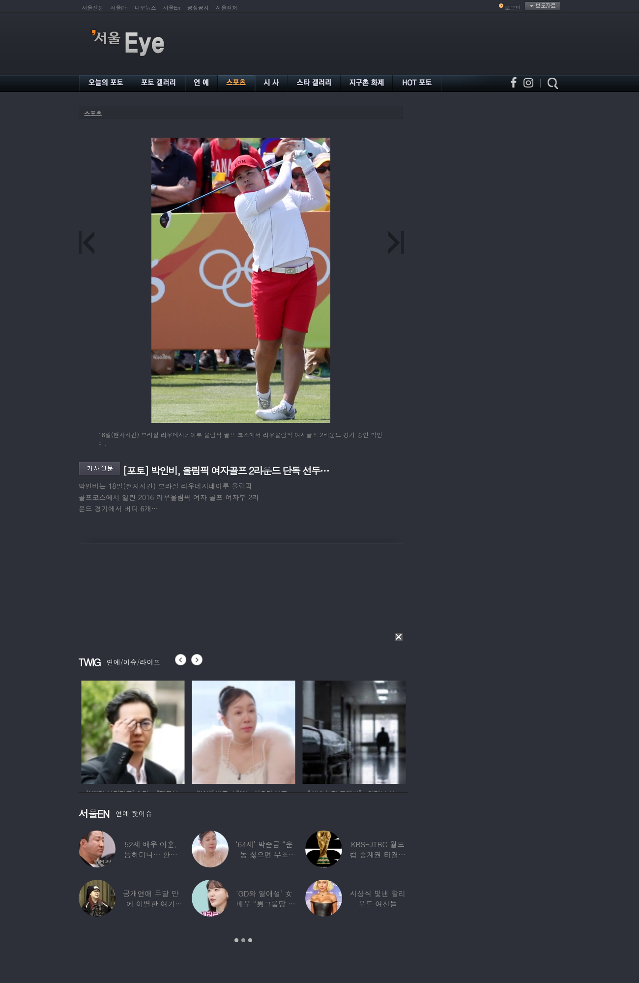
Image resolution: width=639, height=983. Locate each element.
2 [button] (243, 940)
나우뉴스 (145, 7)
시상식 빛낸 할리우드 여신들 (377, 898)
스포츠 (93, 113)
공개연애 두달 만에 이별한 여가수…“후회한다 (150, 903)
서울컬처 (226, 7)
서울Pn (119, 7)
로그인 (513, 7)
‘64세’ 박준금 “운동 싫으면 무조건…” (263, 854)
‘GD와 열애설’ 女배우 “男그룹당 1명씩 (264, 903)
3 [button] (250, 940)
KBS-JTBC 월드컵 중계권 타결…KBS (377, 854)
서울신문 (93, 7)
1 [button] (236, 940)
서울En (171, 7)
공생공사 (198, 7)
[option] (160, 730)
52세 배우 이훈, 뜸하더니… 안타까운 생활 (150, 854)
